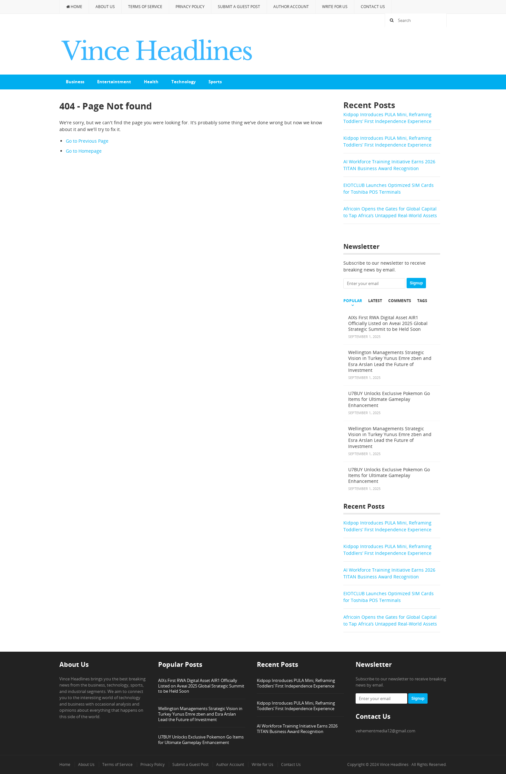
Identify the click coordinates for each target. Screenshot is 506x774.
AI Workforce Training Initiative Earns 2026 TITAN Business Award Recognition (297, 728)
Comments (399, 300)
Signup (416, 283)
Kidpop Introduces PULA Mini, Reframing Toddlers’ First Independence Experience (296, 683)
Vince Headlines (394, 764)
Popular (352, 300)
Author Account (291, 6)
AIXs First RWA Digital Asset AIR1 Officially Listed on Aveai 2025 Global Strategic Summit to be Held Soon (201, 685)
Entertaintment (114, 82)
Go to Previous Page (87, 141)
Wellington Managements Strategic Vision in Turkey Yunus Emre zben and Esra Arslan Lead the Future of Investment (200, 714)
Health (151, 82)
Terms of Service (145, 6)
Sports (215, 82)
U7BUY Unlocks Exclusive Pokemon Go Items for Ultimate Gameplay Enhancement (201, 739)
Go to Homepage (84, 151)
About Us (105, 6)
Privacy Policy (190, 6)
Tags (422, 300)
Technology (183, 82)
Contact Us (373, 6)
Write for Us (335, 6)
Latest (375, 300)
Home (74, 6)
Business (75, 82)
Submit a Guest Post (239, 6)
